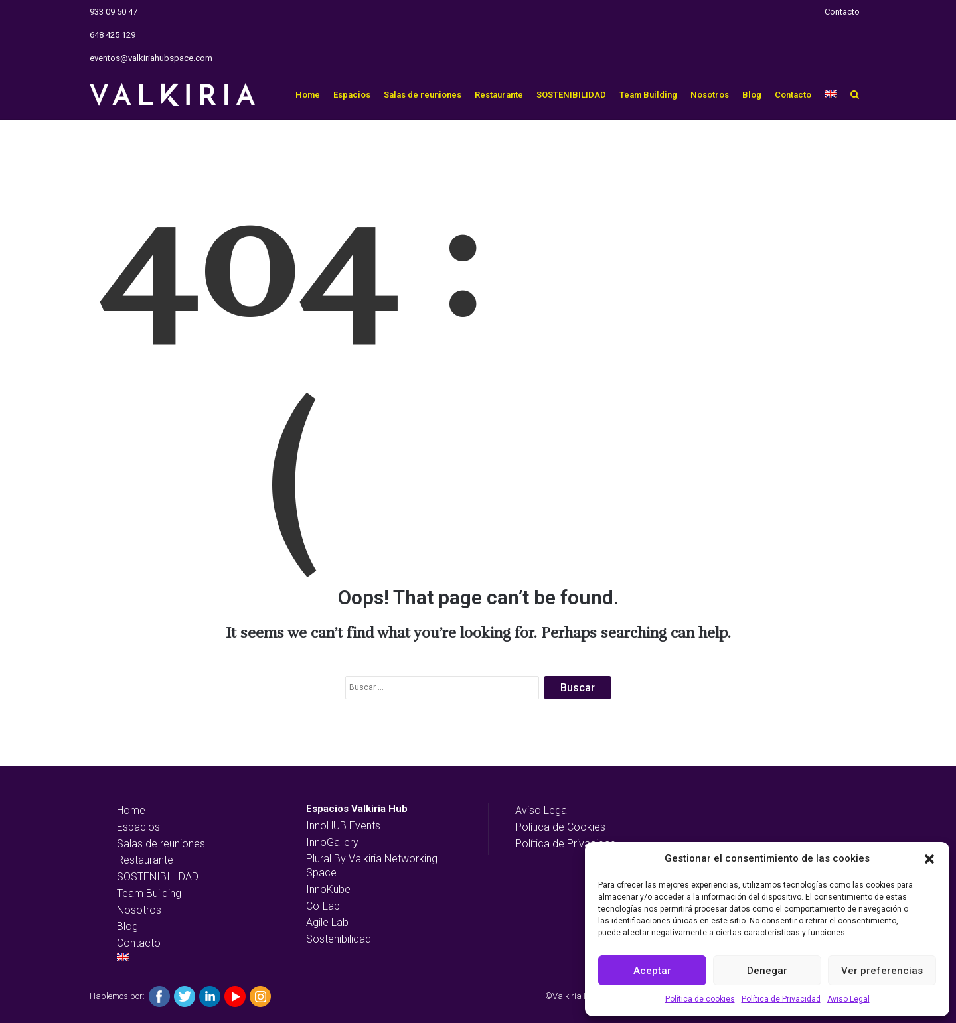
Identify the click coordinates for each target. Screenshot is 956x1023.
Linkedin (209, 996)
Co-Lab (323, 906)
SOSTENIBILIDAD (571, 95)
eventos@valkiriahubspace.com (151, 58)
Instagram (260, 996)
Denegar (767, 971)
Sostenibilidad (338, 939)
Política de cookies (700, 999)
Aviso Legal (848, 999)
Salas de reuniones (422, 95)
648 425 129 (112, 35)
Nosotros (709, 95)
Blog (751, 95)
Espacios (351, 95)
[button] (929, 859)
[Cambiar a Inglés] (830, 94)
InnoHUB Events (343, 825)
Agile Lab (327, 922)
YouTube (235, 996)
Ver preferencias (882, 971)
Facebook (159, 996)
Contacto (842, 12)
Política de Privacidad (781, 999)
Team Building (648, 95)
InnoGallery (332, 842)
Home (307, 95)
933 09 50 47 (113, 12)
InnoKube (328, 889)
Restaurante (499, 95)
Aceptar (652, 971)
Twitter (184, 996)
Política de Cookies (560, 827)
